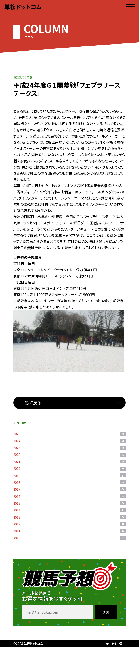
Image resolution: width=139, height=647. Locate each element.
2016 (69, 496)
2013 (69, 517)
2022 (69, 454)
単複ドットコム (23, 6)
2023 (69, 447)
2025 (69, 433)
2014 (69, 510)
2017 (69, 489)
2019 (69, 475)
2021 (69, 461)
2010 (69, 538)
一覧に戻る (31, 402)
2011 (69, 531)
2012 (69, 524)
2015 (69, 503)
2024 (69, 440)
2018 (69, 482)
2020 (69, 468)
